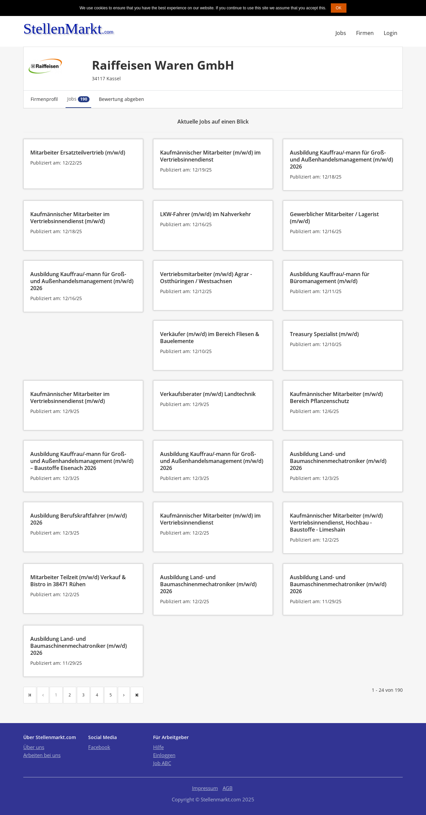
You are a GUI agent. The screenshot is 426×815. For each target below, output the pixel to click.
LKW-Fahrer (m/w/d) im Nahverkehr (205, 214)
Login (390, 33)
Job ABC (162, 763)
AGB (228, 788)
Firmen (365, 33)
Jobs (340, 33)
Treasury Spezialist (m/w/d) (324, 334)
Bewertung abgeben (121, 99)
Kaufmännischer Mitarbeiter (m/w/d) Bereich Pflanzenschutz (336, 397)
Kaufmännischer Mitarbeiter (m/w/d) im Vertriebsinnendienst (210, 156)
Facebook (99, 747)
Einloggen (164, 755)
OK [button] (338, 8)
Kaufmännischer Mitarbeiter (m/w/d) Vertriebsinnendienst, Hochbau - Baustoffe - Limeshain (336, 522)
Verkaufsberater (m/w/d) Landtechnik (208, 394)
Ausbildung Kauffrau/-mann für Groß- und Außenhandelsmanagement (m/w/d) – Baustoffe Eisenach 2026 (81, 461)
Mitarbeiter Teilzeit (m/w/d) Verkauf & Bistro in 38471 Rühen (78, 581)
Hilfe (158, 747)
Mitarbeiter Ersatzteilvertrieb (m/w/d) (77, 152)
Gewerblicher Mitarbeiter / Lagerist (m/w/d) (334, 217)
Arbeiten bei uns (42, 755)
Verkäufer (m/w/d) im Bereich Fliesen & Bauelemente (209, 337)
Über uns (33, 747)
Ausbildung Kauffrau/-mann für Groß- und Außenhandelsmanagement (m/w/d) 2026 (341, 159)
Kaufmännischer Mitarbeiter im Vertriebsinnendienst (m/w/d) (69, 217)
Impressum (205, 788)
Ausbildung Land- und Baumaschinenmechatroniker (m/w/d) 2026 (338, 461)
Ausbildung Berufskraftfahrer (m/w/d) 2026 (78, 519)
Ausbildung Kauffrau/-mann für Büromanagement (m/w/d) (329, 277)
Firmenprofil (44, 99)
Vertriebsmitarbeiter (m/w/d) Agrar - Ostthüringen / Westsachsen (206, 277)
